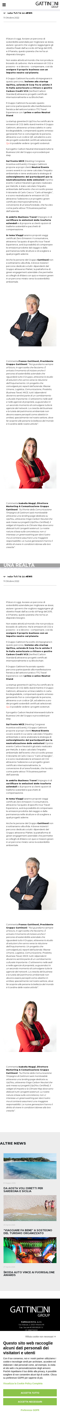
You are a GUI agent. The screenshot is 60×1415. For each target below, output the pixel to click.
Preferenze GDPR (30, 1410)
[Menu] (4, 4)
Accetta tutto (30, 1393)
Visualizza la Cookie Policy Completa (23, 1383)
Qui (8, 143)
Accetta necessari (30, 1401)
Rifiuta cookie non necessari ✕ (40, 1336)
